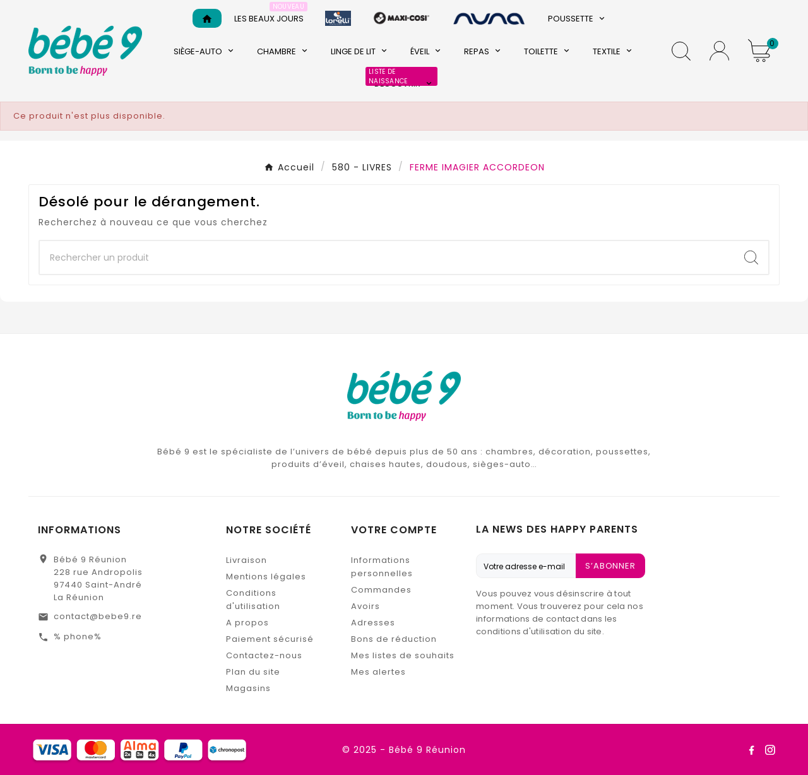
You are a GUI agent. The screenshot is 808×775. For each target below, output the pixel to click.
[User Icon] (719, 51)
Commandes (381, 590)
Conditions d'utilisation (253, 599)
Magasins (248, 688)
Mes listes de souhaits (402, 655)
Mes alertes (378, 672)
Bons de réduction (394, 639)
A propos (247, 623)
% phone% (78, 636)
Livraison (246, 560)
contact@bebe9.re (98, 616)
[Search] (751, 257)
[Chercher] (387, 257)
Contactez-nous (264, 655)
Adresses (373, 623)
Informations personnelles (382, 566)
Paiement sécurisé (270, 639)
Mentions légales (266, 577)
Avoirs (365, 606)
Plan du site (253, 672)
